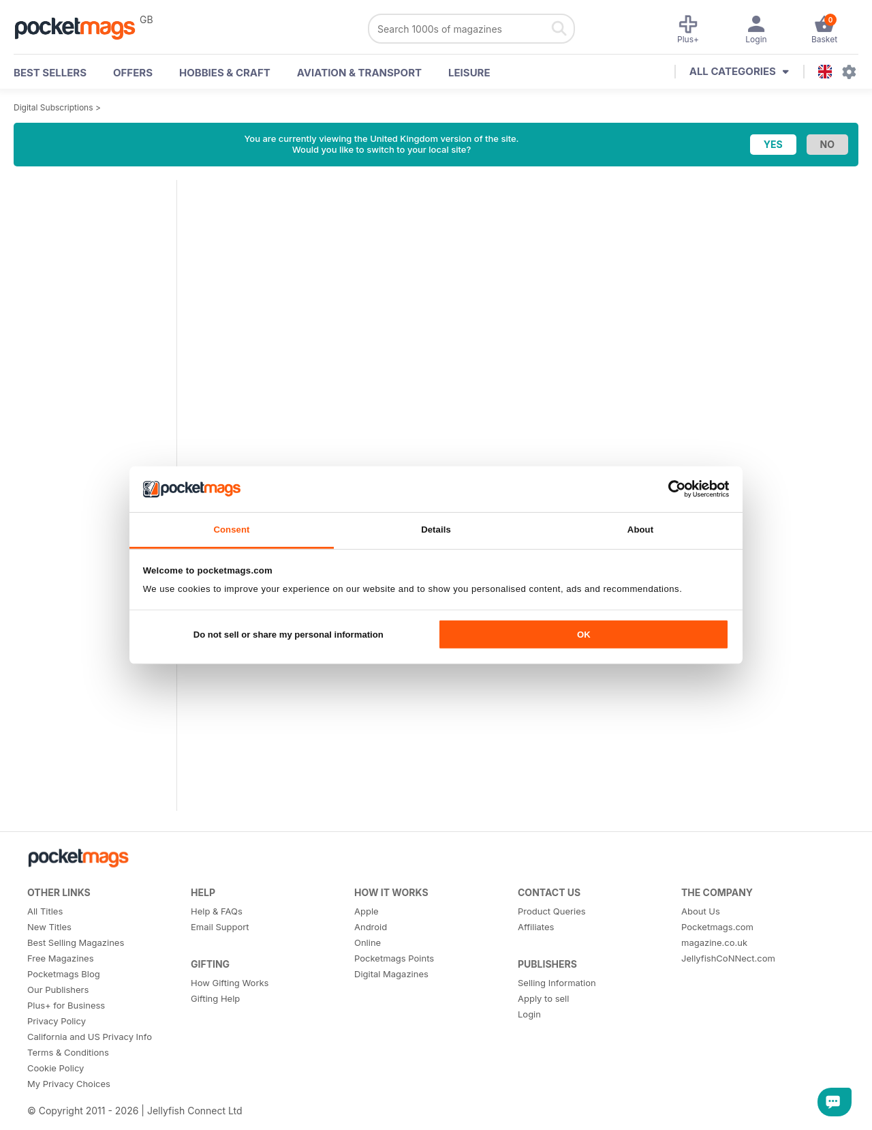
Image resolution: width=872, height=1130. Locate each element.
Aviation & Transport (359, 72)
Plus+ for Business (66, 1005)
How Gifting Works (229, 982)
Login (529, 1014)
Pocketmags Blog (63, 973)
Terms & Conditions (68, 1052)
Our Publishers (58, 989)
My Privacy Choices (68, 1083)
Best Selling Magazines (75, 942)
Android (370, 926)
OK (584, 634)
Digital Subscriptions (53, 107)
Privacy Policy (56, 1020)
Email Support (220, 926)
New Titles (49, 926)
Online (367, 942)
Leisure (469, 72)
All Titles (45, 911)
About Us (700, 911)
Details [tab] (436, 529)
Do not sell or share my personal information (288, 634)
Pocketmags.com (717, 926)
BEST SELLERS (50, 72)
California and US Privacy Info (89, 1036)
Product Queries (552, 911)
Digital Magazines (391, 973)
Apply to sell (543, 998)
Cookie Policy (55, 1067)
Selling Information (557, 982)
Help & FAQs (217, 911)
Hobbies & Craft (224, 72)
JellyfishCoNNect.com (728, 958)
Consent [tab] (231, 529)
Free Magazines (60, 958)
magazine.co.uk (714, 942)
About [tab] (640, 529)
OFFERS (133, 72)
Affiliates (536, 926)
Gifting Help (215, 998)
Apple (366, 911)
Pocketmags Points (394, 958)
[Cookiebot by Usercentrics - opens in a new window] (669, 489)
